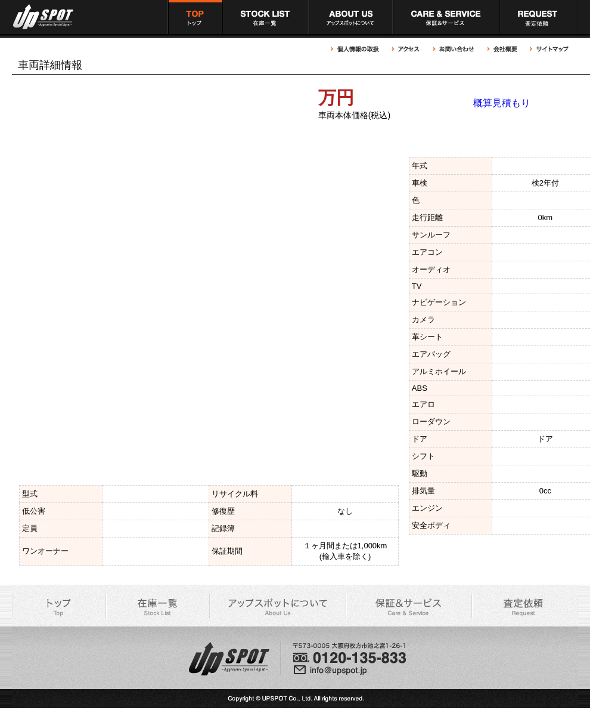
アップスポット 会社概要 (502, 49)
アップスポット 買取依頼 (538, 17)
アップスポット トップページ (194, 17)
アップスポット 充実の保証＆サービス (446, 17)
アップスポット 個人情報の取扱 (358, 49)
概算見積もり (501, 103)
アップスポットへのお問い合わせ (454, 49)
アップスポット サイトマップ (548, 49)
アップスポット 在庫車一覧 (265, 17)
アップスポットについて (351, 17)
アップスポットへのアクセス (406, 49)
